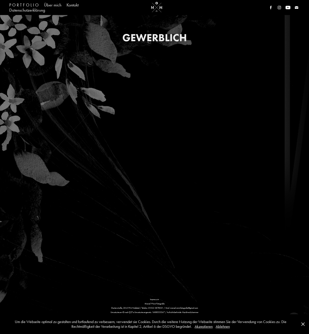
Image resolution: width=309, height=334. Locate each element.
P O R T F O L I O (24, 5)
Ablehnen (223, 326)
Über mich (52, 5)
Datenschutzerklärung (27, 10)
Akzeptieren (204, 326)
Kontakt (73, 5)
